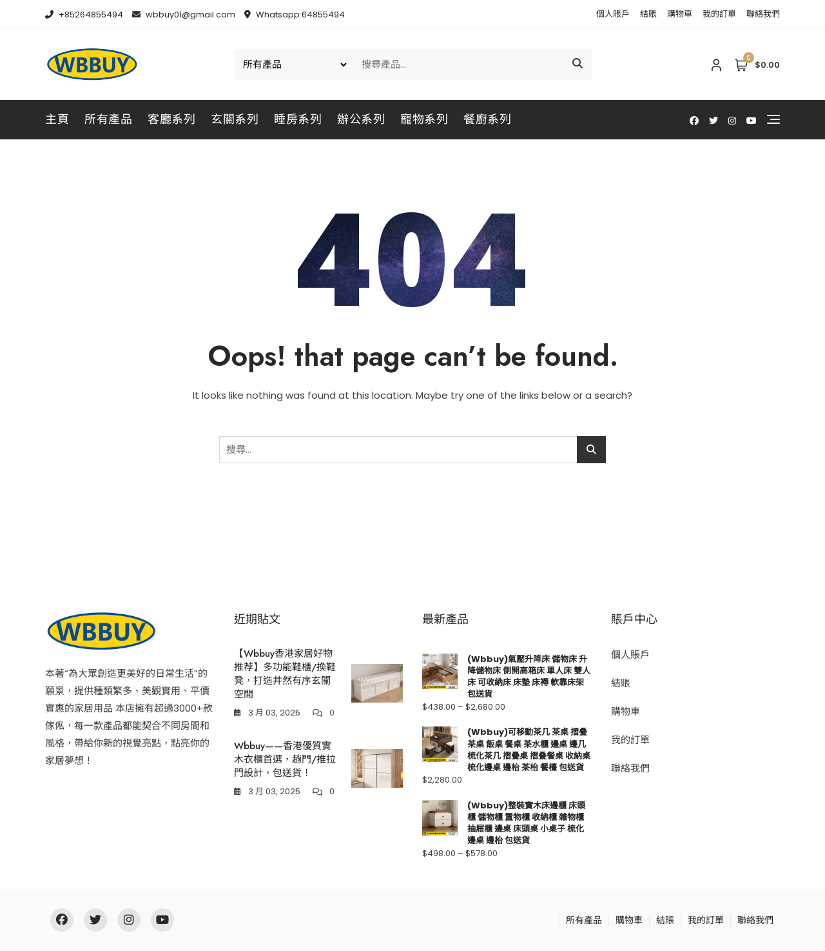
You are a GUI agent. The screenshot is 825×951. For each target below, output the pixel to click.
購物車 (679, 14)
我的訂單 (719, 14)
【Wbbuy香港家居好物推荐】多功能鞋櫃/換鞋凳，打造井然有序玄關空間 (285, 673)
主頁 (57, 119)
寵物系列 (424, 119)
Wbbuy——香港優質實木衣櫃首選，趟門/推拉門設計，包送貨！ (285, 759)
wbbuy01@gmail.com (183, 14)
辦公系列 (361, 119)
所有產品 (108, 119)
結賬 (648, 14)
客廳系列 (171, 119)
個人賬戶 (613, 14)
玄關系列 (234, 119)
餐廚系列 (487, 119)
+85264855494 (84, 14)
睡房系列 (298, 119)
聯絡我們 (763, 14)
